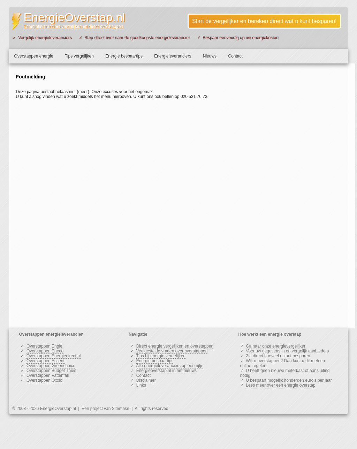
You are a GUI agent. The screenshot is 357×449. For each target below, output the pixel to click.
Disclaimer (146, 380)
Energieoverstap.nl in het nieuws (166, 370)
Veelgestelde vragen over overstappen (172, 351)
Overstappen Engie (44, 346)
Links (141, 385)
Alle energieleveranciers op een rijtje (169, 365)
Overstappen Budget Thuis (51, 370)
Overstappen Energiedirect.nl (53, 355)
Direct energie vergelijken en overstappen (174, 346)
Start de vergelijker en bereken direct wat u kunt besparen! (264, 21)
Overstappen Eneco (44, 351)
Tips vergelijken (79, 56)
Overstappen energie (33, 56)
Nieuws (210, 56)
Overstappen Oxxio (44, 380)
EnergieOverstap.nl (74, 17)
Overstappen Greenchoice (50, 365)
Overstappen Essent (45, 360)
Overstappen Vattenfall (47, 375)
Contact (235, 56)
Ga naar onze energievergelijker (275, 346)
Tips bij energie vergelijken (160, 355)
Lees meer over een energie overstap (280, 385)
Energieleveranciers (172, 56)
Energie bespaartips (124, 56)
